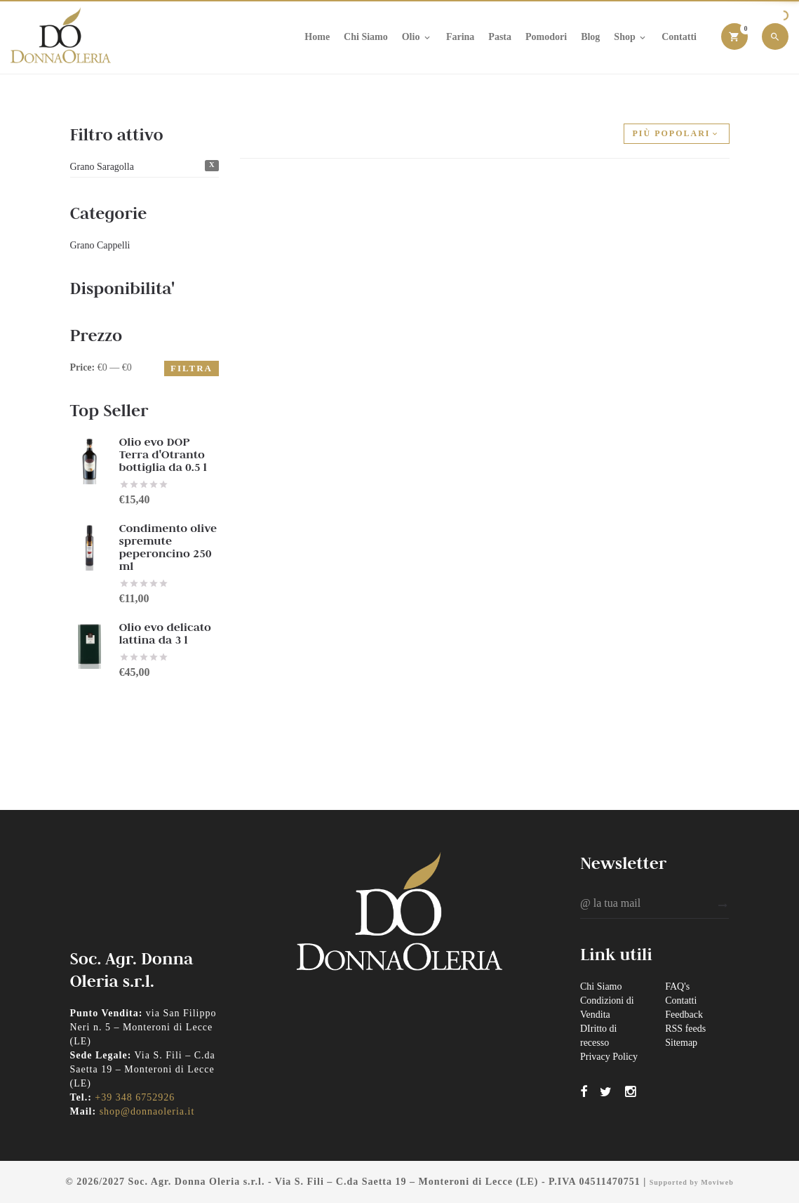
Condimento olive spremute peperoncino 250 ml (168, 547)
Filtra (191, 368)
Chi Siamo (366, 37)
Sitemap (681, 1042)
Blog (590, 37)
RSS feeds (685, 1028)
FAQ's (677, 986)
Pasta (499, 37)
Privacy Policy (609, 1056)
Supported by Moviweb (692, 1182)
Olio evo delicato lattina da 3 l (165, 633)
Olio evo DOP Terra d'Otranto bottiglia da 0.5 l (163, 454)
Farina (460, 37)
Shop (630, 37)
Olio (417, 37)
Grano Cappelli (100, 245)
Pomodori (546, 37)
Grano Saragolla (102, 166)
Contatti (679, 37)
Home (317, 37)
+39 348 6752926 (135, 1097)
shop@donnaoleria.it (147, 1111)
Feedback (684, 1014)
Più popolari (676, 133)
